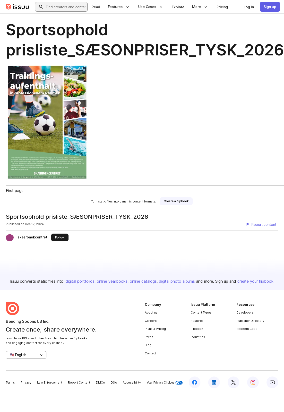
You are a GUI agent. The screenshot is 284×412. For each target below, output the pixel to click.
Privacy (26, 382)
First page (15, 190)
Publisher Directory (250, 321)
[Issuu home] (17, 6)
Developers (245, 312)
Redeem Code (247, 329)
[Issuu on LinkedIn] (214, 382)
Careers (151, 321)
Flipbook (197, 329)
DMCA (100, 382)
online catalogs (143, 281)
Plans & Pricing (155, 329)
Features (197, 321)
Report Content (79, 382)
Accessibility (132, 382)
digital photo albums (177, 281)
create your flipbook (255, 281)
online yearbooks (112, 281)
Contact (150, 353)
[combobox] (66, 6)
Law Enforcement (49, 382)
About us (151, 312)
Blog (148, 345)
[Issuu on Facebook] (194, 382)
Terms (10, 382)
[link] (96, 7)
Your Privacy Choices (165, 383)
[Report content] (261, 225)
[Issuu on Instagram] (253, 382)
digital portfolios (80, 281)
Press (149, 337)
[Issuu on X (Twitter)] (233, 382)
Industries (198, 337)
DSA (114, 382)
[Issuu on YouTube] (272, 382)
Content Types (201, 312)
